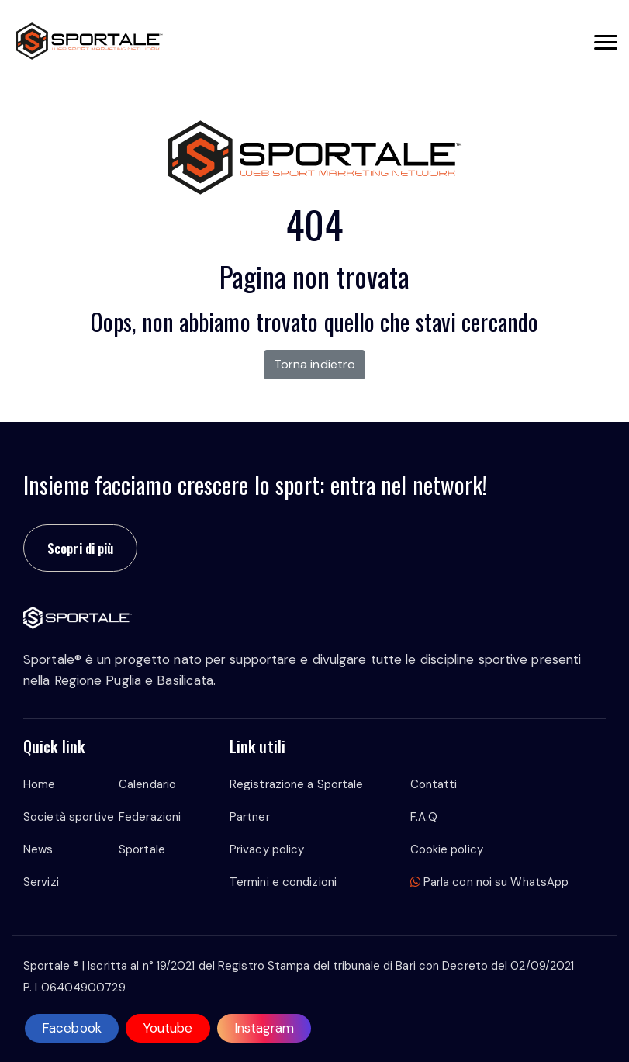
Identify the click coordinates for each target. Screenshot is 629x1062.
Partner (250, 817)
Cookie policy (446, 849)
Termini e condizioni (283, 882)
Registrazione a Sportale (296, 784)
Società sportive (69, 817)
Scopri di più (80, 548)
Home (39, 784)
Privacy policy (267, 849)
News (38, 849)
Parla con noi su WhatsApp (489, 882)
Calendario (147, 784)
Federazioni (150, 817)
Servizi (41, 882)
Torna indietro (314, 364)
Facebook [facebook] (72, 1027)
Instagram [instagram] (264, 1027)
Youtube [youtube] (168, 1027)
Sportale (142, 849)
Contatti (434, 784)
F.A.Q (424, 817)
